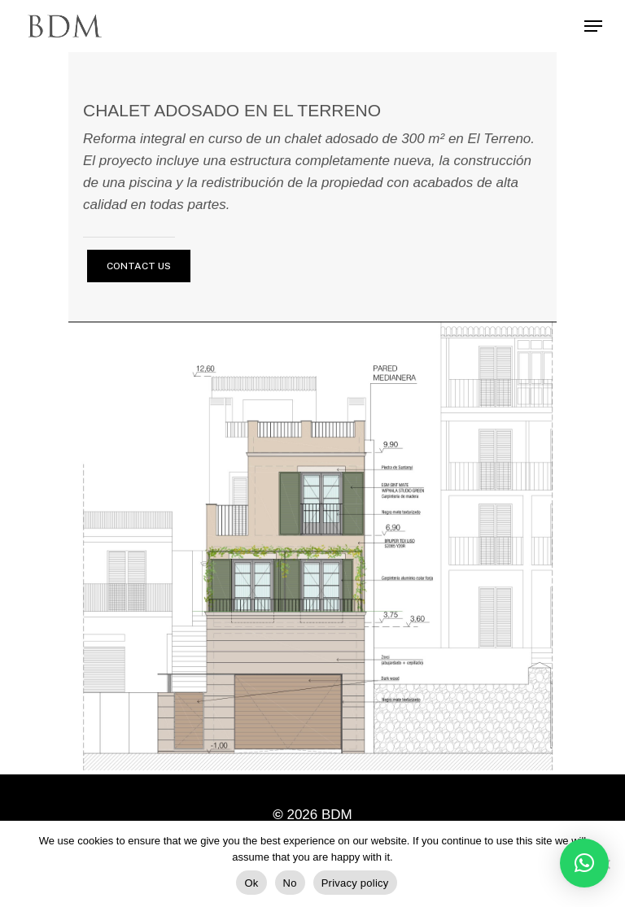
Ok (251, 883)
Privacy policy (355, 883)
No (290, 883)
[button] (584, 863)
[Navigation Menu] (593, 26)
